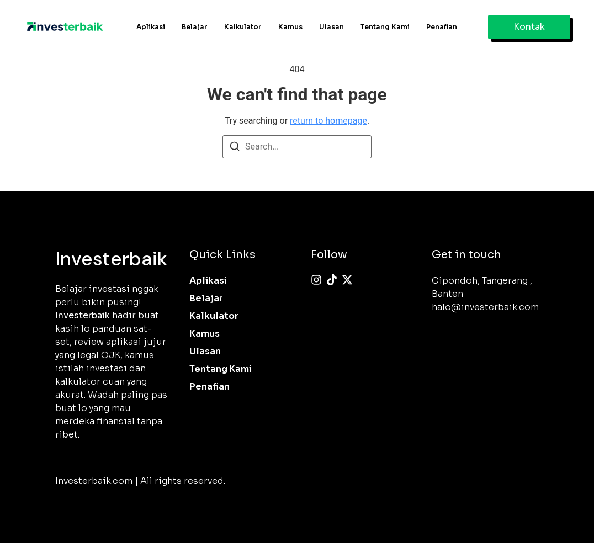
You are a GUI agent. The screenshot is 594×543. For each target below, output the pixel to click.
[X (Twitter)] (347, 279)
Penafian (441, 27)
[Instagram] (316, 279)
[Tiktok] (331, 279)
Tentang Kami (385, 27)
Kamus (290, 27)
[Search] (234, 148)
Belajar (195, 27)
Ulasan (331, 27)
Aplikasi (150, 27)
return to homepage (328, 120)
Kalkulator (243, 27)
